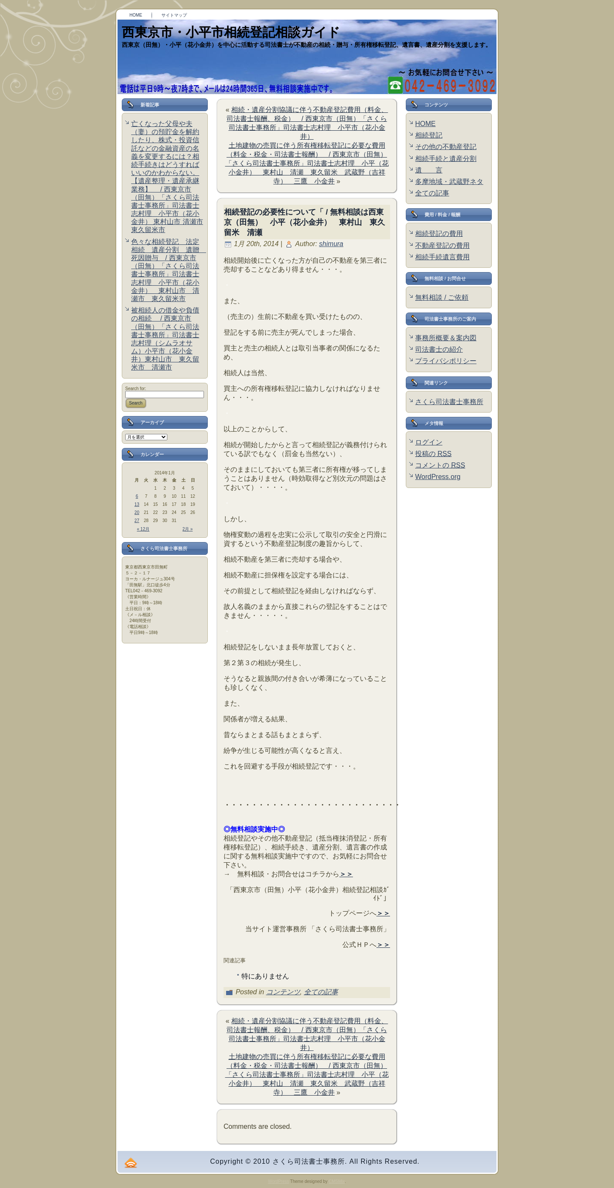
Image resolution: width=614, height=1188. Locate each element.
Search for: (135, 388)
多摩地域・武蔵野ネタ (449, 181)
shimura (331, 243)
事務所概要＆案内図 (445, 337)
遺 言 (428, 170)
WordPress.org (437, 476)
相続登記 (428, 135)
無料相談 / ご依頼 (441, 297)
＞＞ (346, 874)
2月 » (188, 529)
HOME (425, 123)
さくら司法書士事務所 (449, 401)
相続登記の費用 (439, 233)
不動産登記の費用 (442, 245)
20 (137, 512)
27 (137, 520)
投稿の (433, 453)
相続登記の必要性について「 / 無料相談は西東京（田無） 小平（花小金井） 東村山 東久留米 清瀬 (304, 222)
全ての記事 (321, 992)
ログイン (428, 442)
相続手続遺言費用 (442, 257)
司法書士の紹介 (439, 349)
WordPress (278, 1181)
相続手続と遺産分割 (445, 158)
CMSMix (337, 1181)
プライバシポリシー (445, 360)
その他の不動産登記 (445, 146)
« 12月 (143, 529)
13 (137, 504)
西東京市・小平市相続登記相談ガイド (231, 32)
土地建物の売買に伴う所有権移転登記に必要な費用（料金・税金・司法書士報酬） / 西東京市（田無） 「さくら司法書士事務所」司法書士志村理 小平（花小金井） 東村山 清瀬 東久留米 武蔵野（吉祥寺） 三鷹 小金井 (307, 163)
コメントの (440, 465)
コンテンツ (283, 992)
